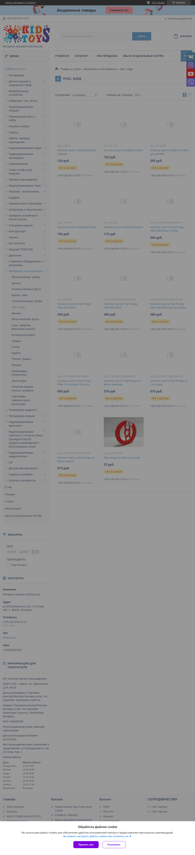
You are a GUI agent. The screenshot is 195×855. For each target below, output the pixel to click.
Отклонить (114, 844)
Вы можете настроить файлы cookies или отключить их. (96, 836)
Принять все (86, 844)
